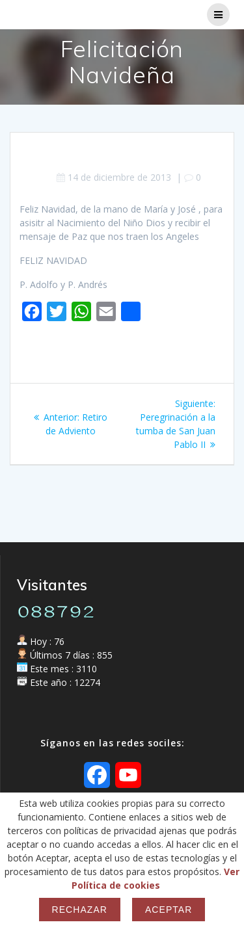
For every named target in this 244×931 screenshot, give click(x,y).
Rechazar (79, 909)
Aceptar (168, 909)
